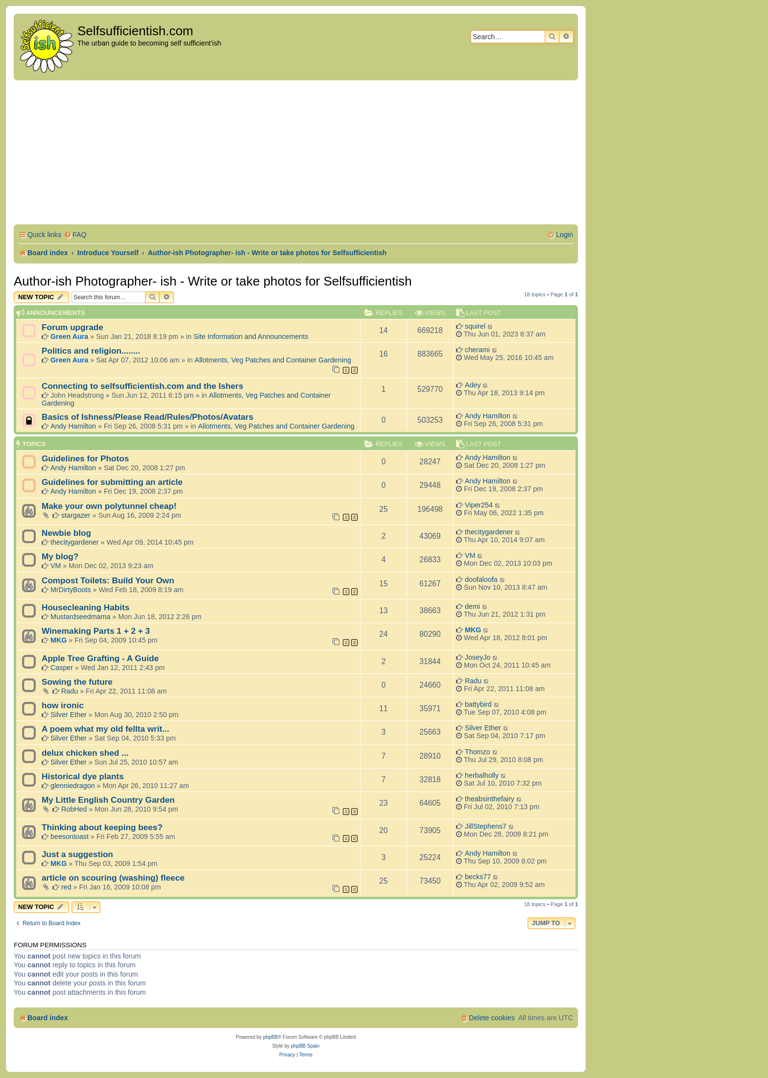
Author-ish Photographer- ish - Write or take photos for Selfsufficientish (213, 281)
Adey (473, 385)
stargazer (76, 515)
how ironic (63, 705)
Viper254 (479, 505)
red (66, 887)
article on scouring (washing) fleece (113, 878)
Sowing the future (77, 682)
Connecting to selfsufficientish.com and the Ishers (142, 386)
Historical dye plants (83, 776)
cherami (477, 350)
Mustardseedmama (80, 617)
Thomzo (477, 752)
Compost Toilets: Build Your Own (108, 580)
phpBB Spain (305, 1046)
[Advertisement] (296, 153)
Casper (61, 667)
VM (55, 566)
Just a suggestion (77, 854)
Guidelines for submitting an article (112, 482)
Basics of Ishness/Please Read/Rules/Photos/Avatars (147, 417)
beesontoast (69, 836)
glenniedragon (72, 786)
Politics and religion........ (91, 351)
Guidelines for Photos (85, 458)
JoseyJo (477, 657)
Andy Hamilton (73, 426)
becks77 (478, 877)
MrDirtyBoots (70, 590)
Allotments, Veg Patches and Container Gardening (272, 360)
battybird (478, 704)
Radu (69, 691)
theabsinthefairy (489, 799)
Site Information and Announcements (250, 336)
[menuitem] (75, 234)
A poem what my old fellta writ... (105, 729)
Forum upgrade (72, 327)
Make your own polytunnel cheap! (109, 506)
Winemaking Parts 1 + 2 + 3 (96, 631)
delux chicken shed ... (85, 753)
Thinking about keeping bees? (102, 827)
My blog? (60, 556)
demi (472, 606)
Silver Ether (68, 715)
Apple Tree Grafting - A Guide (100, 658)
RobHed (74, 809)
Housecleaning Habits (85, 607)
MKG (58, 640)
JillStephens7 (485, 826)
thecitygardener (74, 542)
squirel (475, 326)
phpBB (270, 1037)
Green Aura (69, 336)
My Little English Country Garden (108, 800)
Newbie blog (66, 533)
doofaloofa (481, 579)
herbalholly (482, 775)
